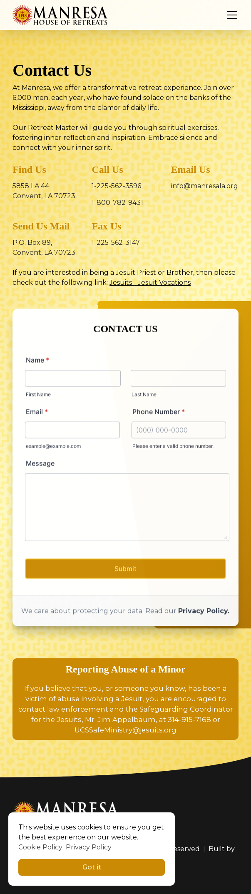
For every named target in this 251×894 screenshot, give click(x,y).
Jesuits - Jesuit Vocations (150, 282)
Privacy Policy (89, 847)
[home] (60, 15)
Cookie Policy (40, 847)
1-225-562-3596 (116, 186)
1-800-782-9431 (117, 203)
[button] (230, 15)
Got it (91, 867)
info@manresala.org (204, 186)
